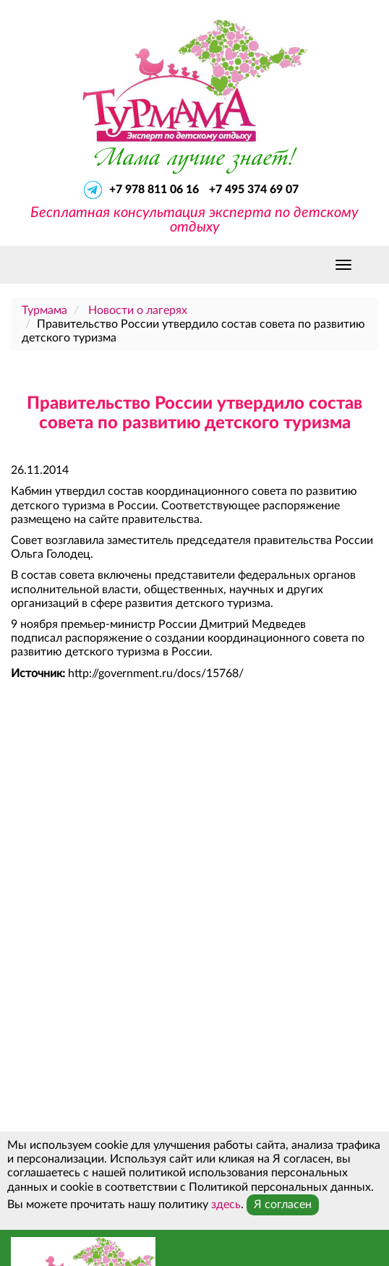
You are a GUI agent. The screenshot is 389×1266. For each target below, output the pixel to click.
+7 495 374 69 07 (254, 189)
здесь (226, 1204)
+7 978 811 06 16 (155, 189)
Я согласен (283, 1204)
